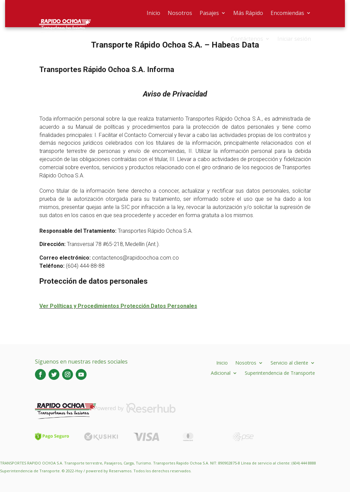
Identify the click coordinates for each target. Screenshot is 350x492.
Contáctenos (247, 38)
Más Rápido (248, 13)
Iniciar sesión (294, 38)
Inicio (153, 13)
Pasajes (209, 13)
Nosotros (180, 13)
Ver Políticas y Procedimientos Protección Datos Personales (118, 306)
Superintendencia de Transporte (280, 372)
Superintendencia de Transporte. (30, 470)
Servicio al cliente (289, 362)
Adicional (221, 372)
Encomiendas (287, 13)
